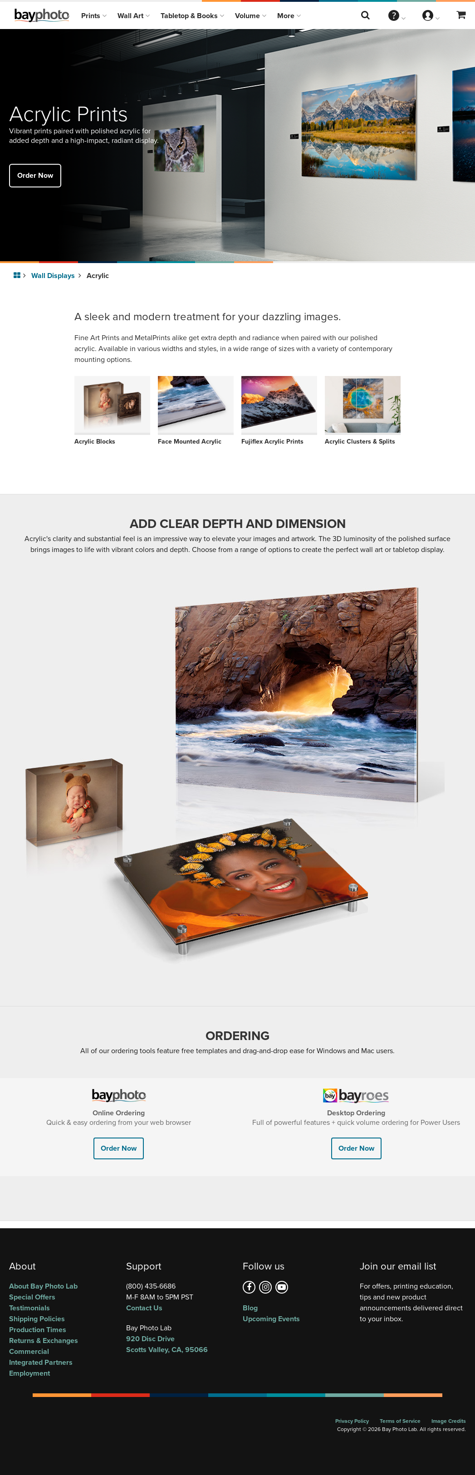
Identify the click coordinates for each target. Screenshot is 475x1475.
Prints (94, 15)
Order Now (35, 175)
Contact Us (144, 1308)
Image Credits (448, 1421)
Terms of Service (400, 1421)
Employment (29, 1373)
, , (179, 1344)
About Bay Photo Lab (43, 1286)
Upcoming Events (271, 1319)
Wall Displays (56, 275)
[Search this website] (366, 15)
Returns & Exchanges (43, 1340)
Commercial (29, 1351)
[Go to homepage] (18, 275)
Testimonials (29, 1308)
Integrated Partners (41, 1362)
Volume (250, 15)
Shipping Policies (37, 1319)
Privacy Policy (352, 1421)
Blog (250, 1308)
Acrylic (98, 275)
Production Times (37, 1329)
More (289, 15)
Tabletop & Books (192, 15)
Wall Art (134, 15)
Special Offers (32, 1297)
